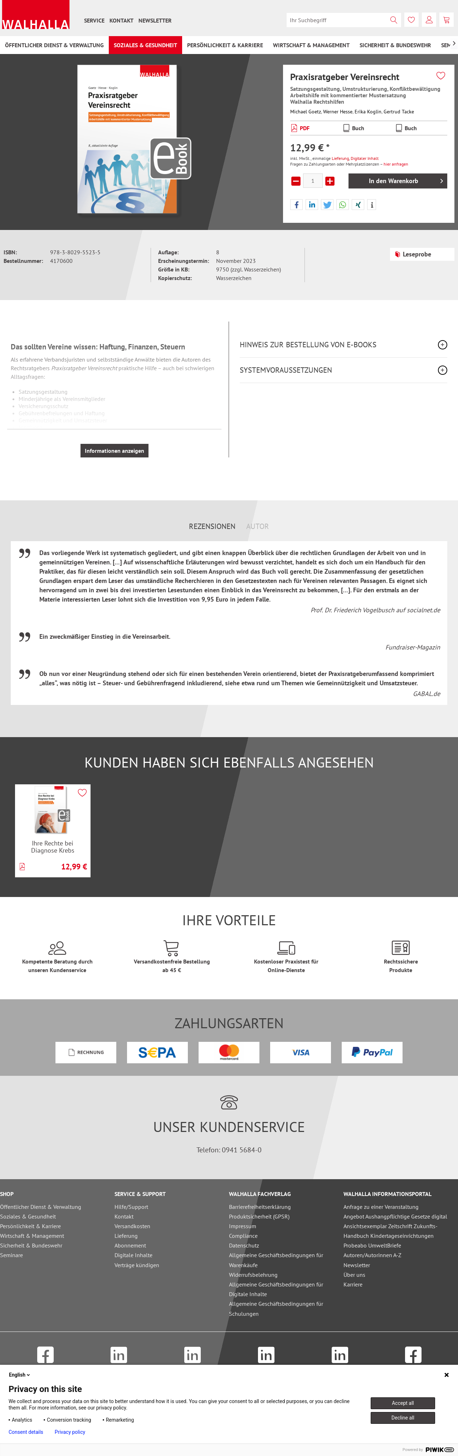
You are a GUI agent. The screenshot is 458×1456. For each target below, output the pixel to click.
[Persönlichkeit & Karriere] (225, 45)
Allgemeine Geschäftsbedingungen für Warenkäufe (276, 1259)
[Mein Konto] (429, 20)
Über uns (354, 1274)
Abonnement (130, 1245)
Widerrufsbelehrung (253, 1274)
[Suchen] (394, 20)
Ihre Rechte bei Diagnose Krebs (52, 846)
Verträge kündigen (136, 1265)
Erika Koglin (368, 111)
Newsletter (155, 20)
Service (94, 20)
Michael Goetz (305, 111)
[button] (296, 205)
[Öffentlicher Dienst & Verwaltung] (54, 45)
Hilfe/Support (131, 1206)
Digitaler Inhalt (365, 158)
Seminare (11, 1255)
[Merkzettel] (411, 20)
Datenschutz (244, 1245)
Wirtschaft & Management (32, 1235)
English (20, 1375)
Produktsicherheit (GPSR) (259, 1216)
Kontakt (121, 20)
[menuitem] (94, 20)
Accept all (403, 1403)
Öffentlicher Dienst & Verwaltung (40, 1206)
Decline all (402, 1418)
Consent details (26, 1432)
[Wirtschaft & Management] (311, 45)
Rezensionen (212, 526)
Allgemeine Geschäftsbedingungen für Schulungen (276, 1308)
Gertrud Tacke (399, 111)
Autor (257, 526)
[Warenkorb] (446, 20)
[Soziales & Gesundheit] (145, 45)
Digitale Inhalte (133, 1255)
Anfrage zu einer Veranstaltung (381, 1206)
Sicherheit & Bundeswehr (31, 1245)
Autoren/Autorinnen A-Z (372, 1255)
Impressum (242, 1226)
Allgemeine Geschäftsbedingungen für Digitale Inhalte (276, 1289)
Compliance (243, 1235)
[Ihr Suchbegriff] (344, 20)
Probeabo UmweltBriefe (372, 1245)
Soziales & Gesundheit (28, 1216)
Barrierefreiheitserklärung (260, 1206)
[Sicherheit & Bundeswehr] (395, 45)
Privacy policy (70, 1432)
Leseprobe (412, 253)
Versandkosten (132, 1226)
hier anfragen (396, 164)
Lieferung (340, 158)
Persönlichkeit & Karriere (30, 1226)
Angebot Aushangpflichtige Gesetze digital (395, 1216)
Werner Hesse (337, 111)
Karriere (353, 1284)
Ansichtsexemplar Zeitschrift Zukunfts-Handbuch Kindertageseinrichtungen (391, 1230)
